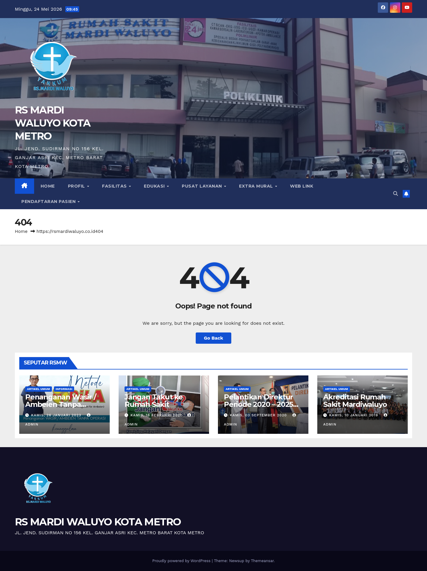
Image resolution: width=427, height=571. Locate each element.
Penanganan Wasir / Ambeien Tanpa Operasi (60, 404)
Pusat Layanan (202, 186)
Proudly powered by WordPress (182, 561)
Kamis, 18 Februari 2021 (156, 415)
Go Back (213, 338)
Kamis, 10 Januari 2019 (354, 415)
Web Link (301, 186)
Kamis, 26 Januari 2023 (57, 415)
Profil (77, 186)
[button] (395, 193)
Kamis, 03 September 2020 (259, 415)
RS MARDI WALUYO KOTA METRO (52, 123)
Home (48, 186)
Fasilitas (115, 186)
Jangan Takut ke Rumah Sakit (154, 401)
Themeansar (262, 561)
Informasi (64, 389)
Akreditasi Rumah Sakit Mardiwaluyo (355, 401)
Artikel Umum (38, 389)
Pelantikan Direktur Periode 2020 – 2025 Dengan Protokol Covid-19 (258, 408)
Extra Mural (256, 186)
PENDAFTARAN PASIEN (49, 201)
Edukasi (155, 186)
